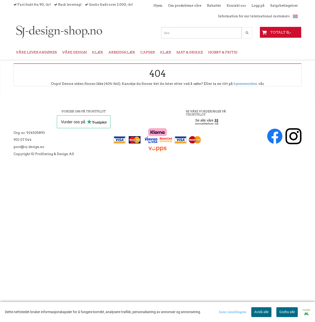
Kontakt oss (236, 5)
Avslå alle (261, 312)
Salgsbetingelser (284, 5)
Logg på (258, 5)
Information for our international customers (254, 16)
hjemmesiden (245, 84)
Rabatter (214, 5)
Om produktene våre (184, 5)
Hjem (158, 5)
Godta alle (287, 312)
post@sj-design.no (29, 147)
